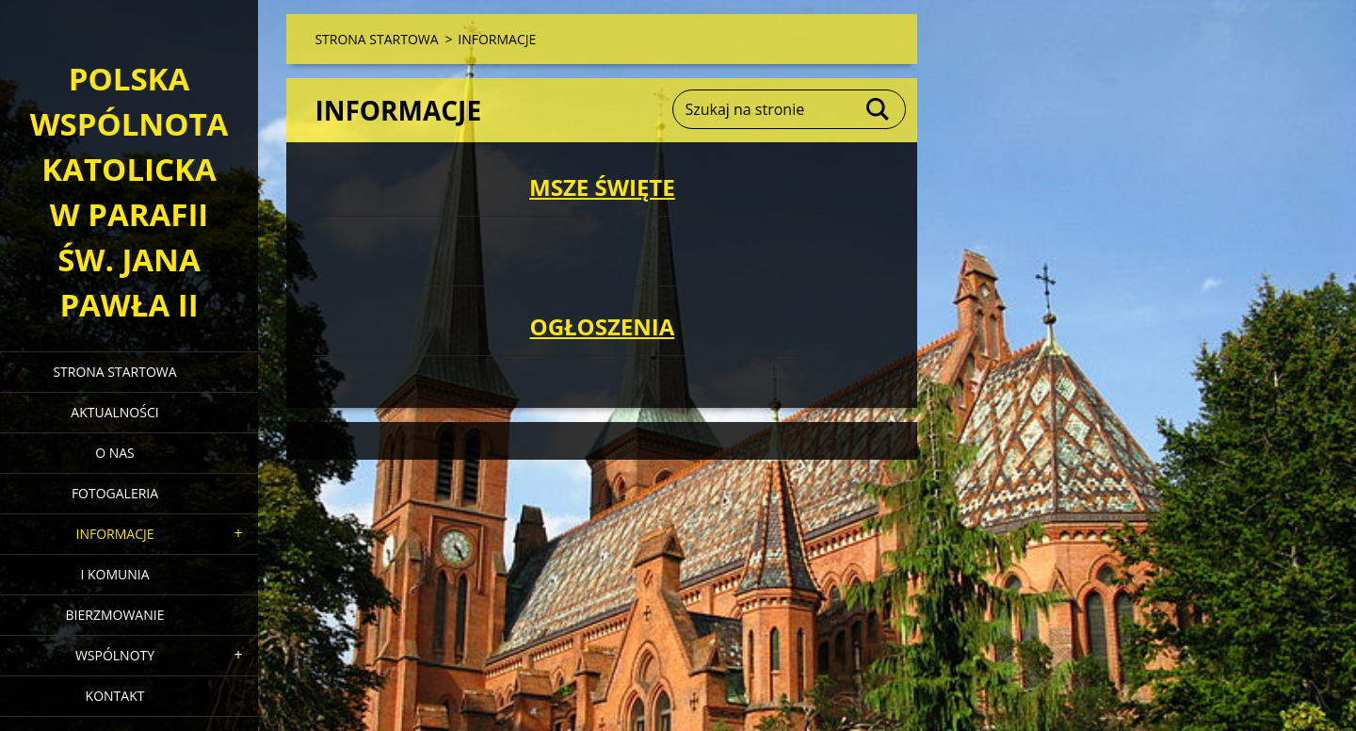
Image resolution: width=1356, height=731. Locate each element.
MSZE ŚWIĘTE (602, 187)
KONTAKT (115, 696)
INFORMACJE (114, 534)
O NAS (115, 453)
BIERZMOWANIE (115, 615)
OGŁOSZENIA (602, 326)
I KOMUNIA (114, 574)
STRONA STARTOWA (114, 372)
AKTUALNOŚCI (114, 412)
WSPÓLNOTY (114, 655)
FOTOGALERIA (115, 493)
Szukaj (878, 109)
